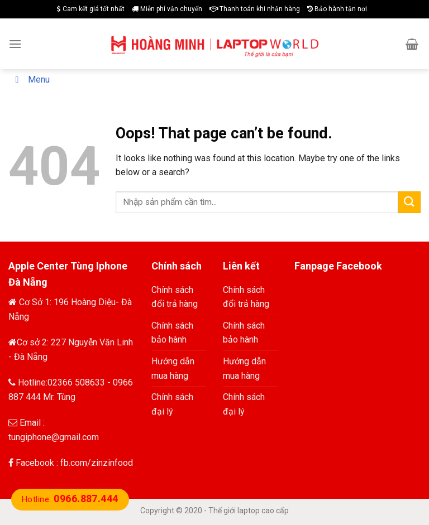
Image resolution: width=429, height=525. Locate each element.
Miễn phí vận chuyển (167, 9)
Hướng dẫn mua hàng (172, 368)
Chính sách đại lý (172, 404)
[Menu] (15, 43)
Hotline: (70, 499)
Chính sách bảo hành (172, 332)
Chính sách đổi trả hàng (174, 297)
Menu (30, 79)
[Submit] (409, 202)
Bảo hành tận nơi (337, 9)
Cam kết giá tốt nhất (91, 9)
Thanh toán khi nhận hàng (254, 9)
